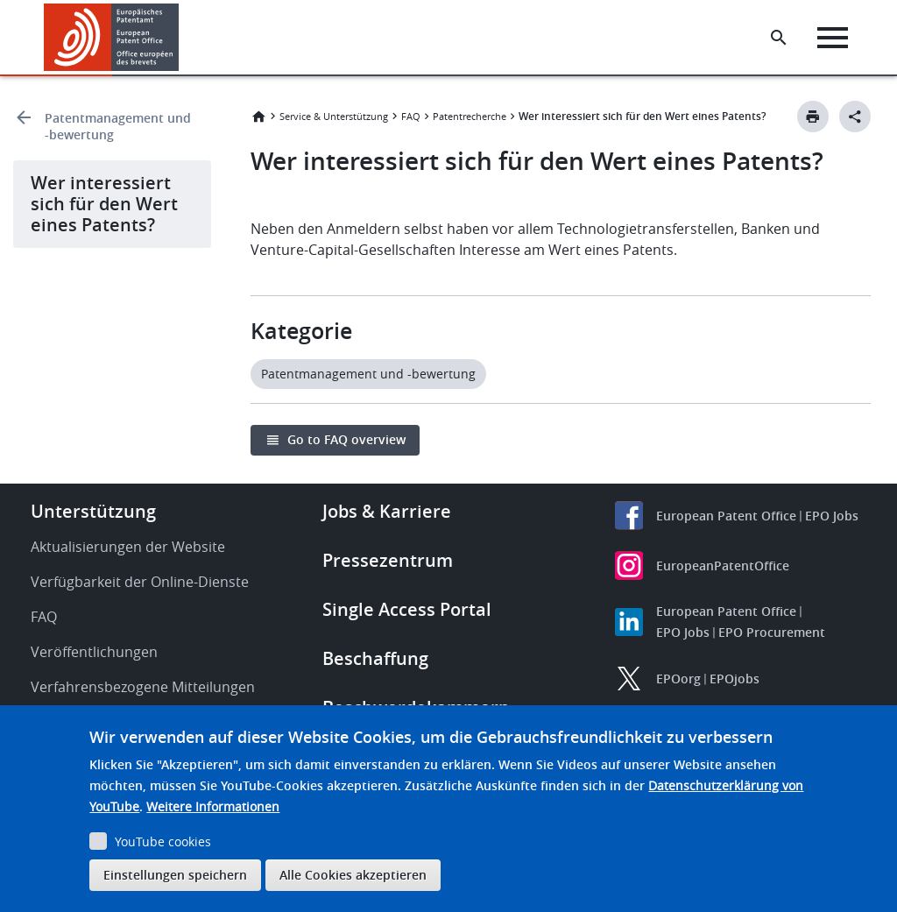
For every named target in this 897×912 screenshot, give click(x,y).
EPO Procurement (771, 632)
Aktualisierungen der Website (128, 546)
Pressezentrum (387, 560)
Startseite (258, 116)
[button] (182, 37)
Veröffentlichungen (94, 651)
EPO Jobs (831, 515)
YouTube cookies (163, 841)
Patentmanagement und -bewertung (118, 126)
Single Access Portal (406, 609)
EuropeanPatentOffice (722, 565)
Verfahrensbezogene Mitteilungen (143, 686)
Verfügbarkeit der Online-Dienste (140, 581)
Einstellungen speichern (175, 874)
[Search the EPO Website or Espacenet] (779, 37)
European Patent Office (726, 515)
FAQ (410, 116)
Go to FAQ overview (346, 439)
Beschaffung (375, 658)
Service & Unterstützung (333, 116)
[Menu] (832, 37)
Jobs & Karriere (386, 511)
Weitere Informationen (212, 806)
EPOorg (678, 678)
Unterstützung (93, 511)
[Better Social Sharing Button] (855, 116)
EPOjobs (734, 678)
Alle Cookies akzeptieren (353, 874)
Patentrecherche (469, 116)
